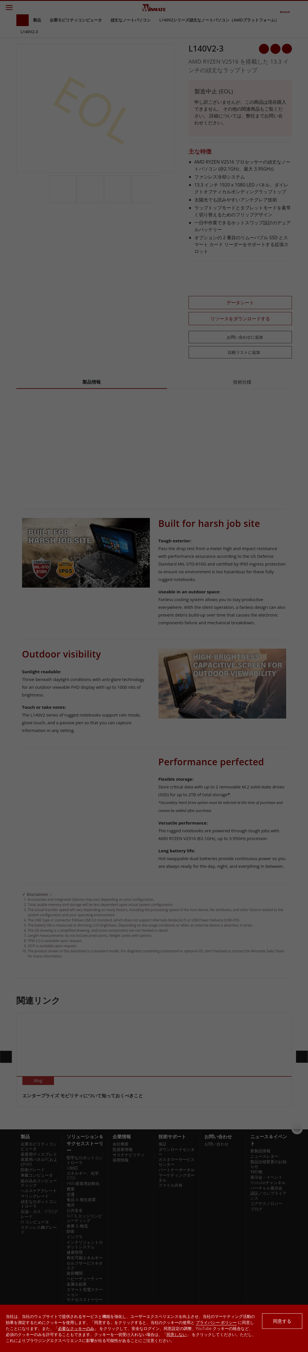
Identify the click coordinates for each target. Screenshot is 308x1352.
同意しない (176, 1334)
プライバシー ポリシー (216, 1322)
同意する (282, 1321)
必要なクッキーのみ (76, 1328)
